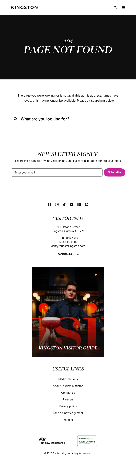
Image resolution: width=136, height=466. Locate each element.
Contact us (71, 393)
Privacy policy (71, 406)
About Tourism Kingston (71, 386)
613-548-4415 (68, 242)
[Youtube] (72, 204)
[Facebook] (49, 204)
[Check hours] (68, 254)
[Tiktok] (64, 204)
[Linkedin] (79, 204)
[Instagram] (57, 204)
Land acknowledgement (71, 413)
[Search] (115, 7)
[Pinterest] (87, 204)
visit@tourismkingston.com (68, 246)
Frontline (71, 420)
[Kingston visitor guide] (68, 312)
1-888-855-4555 (68, 238)
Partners (71, 399)
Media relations (71, 379)
